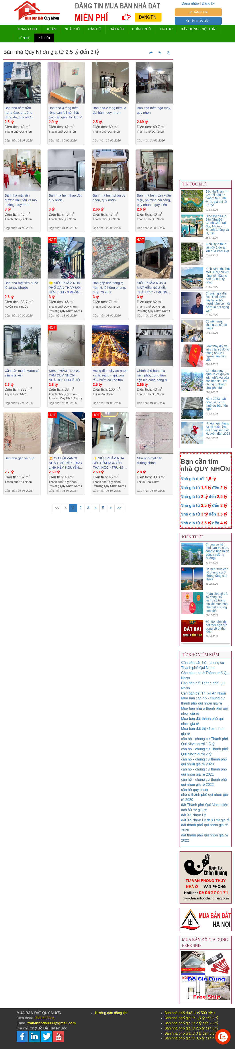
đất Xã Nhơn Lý (193, 815)
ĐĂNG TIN (198, 12)
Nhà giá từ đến (203, 488)
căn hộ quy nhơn (194, 790)
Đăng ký (208, 3)
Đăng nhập (190, 3)
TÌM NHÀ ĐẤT (198, 21)
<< (57, 508)
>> (119, 508)
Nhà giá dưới (198, 479)
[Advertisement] (88, 556)
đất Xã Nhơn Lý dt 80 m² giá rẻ (205, 820)
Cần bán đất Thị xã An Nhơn (203, 693)
